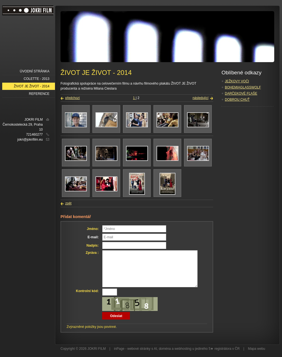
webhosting (183, 349)
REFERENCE (39, 94)
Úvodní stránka (34, 71)
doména (165, 349)
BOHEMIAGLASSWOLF (243, 87)
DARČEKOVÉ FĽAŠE (241, 93)
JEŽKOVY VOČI (237, 81)
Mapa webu (256, 349)
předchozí (72, 98)
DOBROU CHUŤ (237, 100)
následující (200, 98)
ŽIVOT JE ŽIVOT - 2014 (31, 86)
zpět (68, 203)
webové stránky (138, 349)
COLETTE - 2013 (36, 79)
